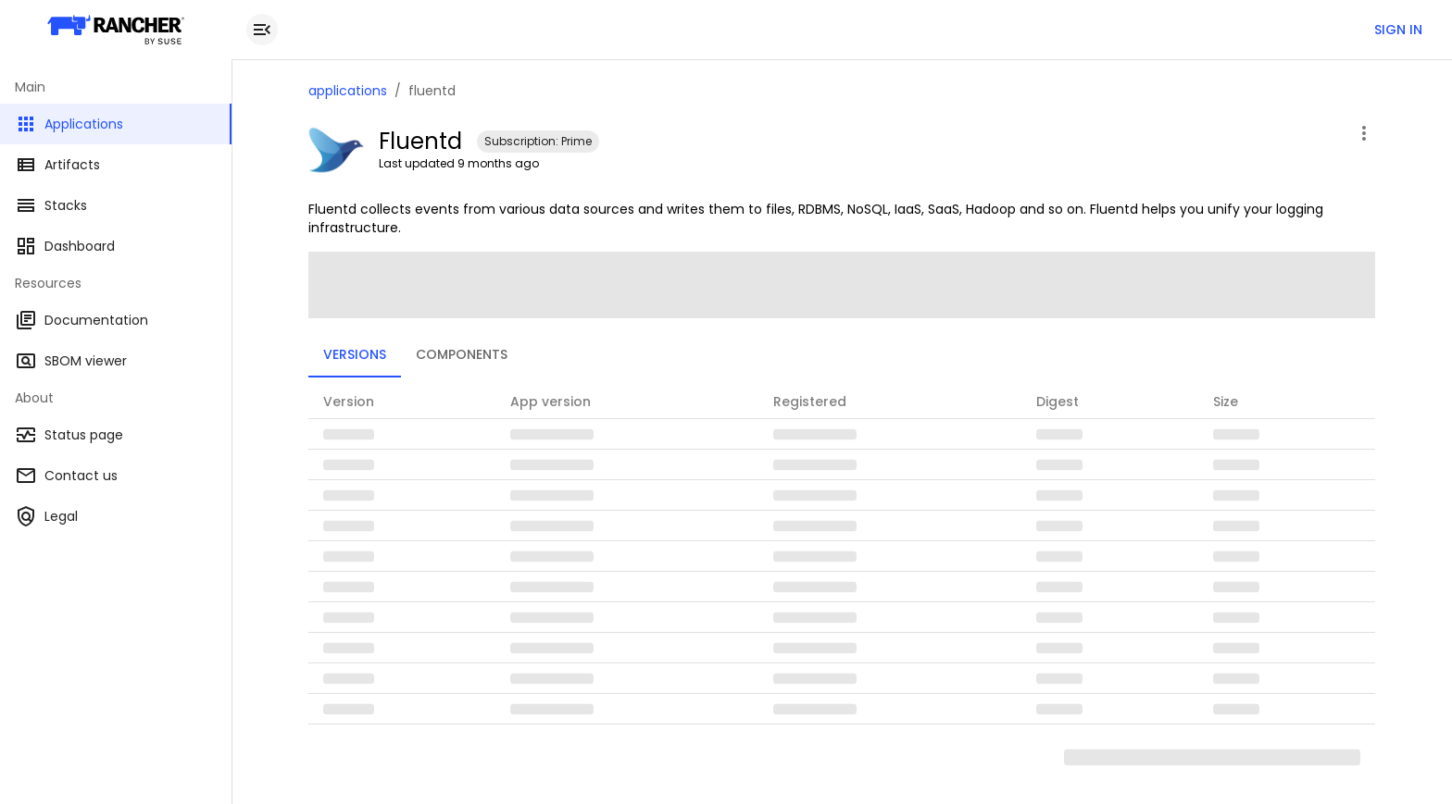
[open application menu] (1364, 133)
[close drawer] (262, 29)
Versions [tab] (354, 354)
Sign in (1398, 29)
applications (347, 90)
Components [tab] (461, 354)
